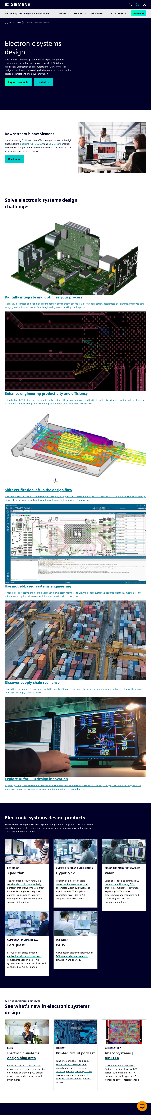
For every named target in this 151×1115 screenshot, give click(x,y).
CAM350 (39, 143)
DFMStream (55, 143)
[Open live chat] (142, 1106)
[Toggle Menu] (7, 4)
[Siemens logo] (20, 4)
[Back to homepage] (6, 22)
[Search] (130, 4)
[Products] (17, 22)
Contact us (138, 13)
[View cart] (137, 4)
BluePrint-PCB (26, 143)
